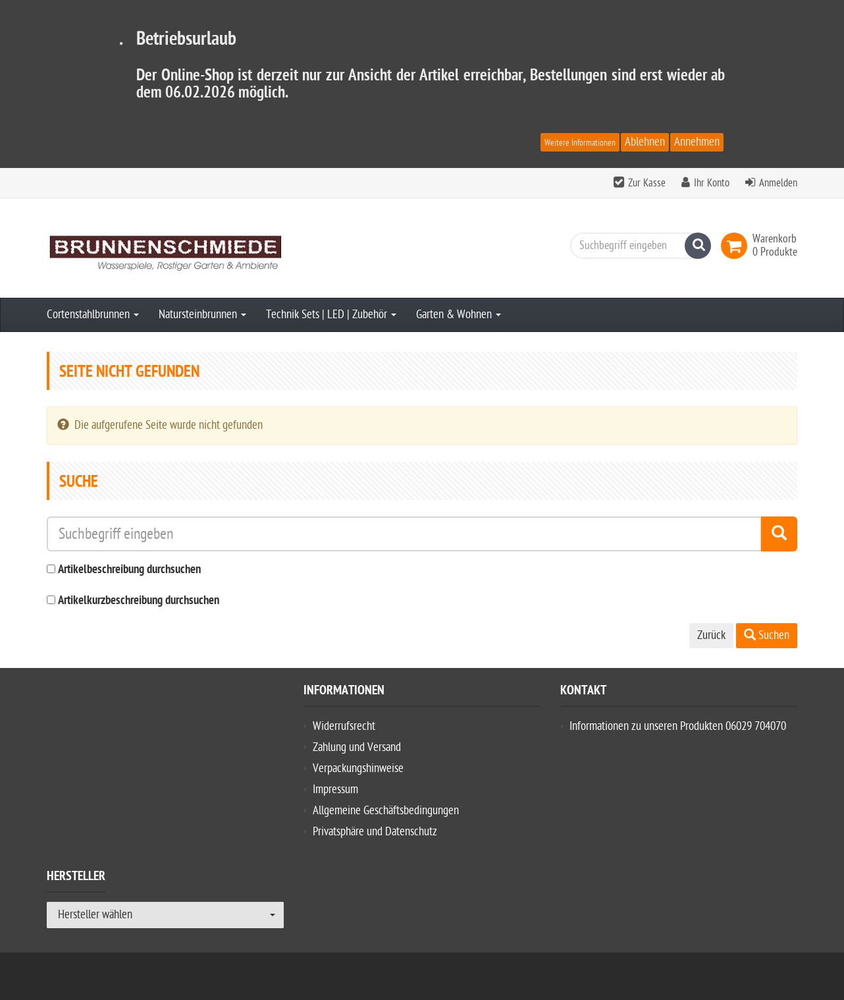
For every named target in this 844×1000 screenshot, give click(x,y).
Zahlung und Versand (357, 747)
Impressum (335, 789)
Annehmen (697, 142)
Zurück (711, 635)
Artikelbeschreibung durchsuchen (129, 570)
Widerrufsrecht (344, 726)
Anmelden (778, 183)
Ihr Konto (711, 183)
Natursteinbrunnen (202, 314)
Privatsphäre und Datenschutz (375, 832)
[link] (736, 246)
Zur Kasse (647, 183)
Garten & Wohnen (458, 314)
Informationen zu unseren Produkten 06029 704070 (677, 726)
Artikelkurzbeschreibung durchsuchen (138, 601)
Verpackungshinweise (358, 768)
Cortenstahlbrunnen (93, 314)
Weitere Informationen (580, 143)
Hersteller (76, 878)
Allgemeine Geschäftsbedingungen (386, 811)
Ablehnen (645, 142)
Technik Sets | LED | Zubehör (331, 314)
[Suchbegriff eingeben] (637, 246)
